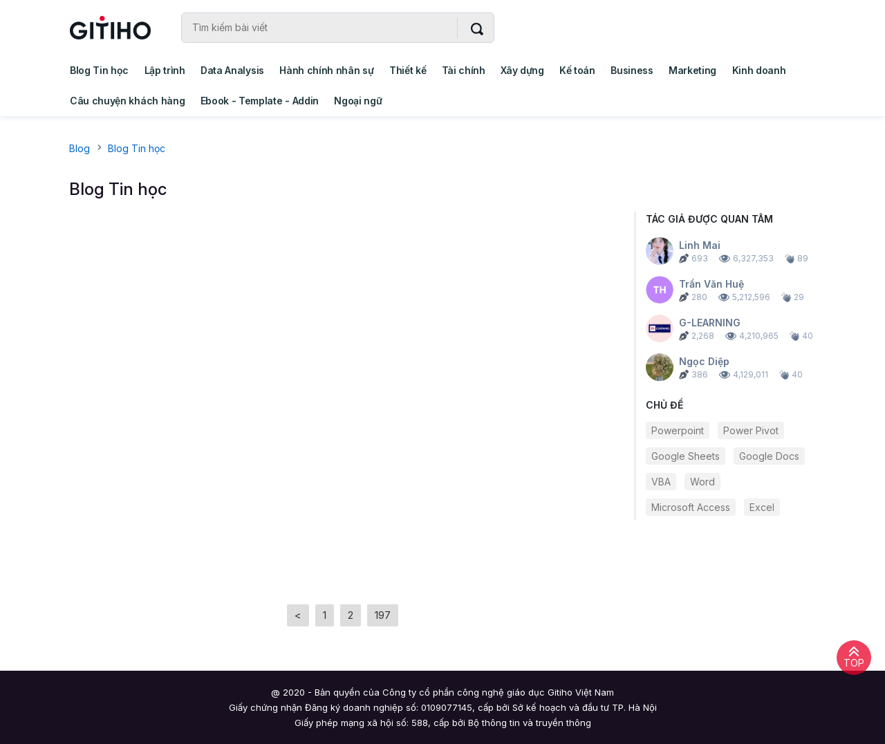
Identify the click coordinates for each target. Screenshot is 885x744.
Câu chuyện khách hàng (127, 100)
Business (632, 70)
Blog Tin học (99, 70)
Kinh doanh (759, 70)
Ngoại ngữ (358, 100)
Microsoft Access (690, 507)
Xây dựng (522, 70)
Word (702, 481)
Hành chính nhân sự (326, 70)
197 (383, 615)
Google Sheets (685, 456)
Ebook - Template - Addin (260, 100)
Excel (761, 507)
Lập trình (165, 70)
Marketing (692, 70)
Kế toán (577, 70)
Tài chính (463, 70)
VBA (661, 481)
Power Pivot (751, 430)
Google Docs (769, 456)
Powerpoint (677, 430)
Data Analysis (232, 70)
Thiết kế (407, 70)
